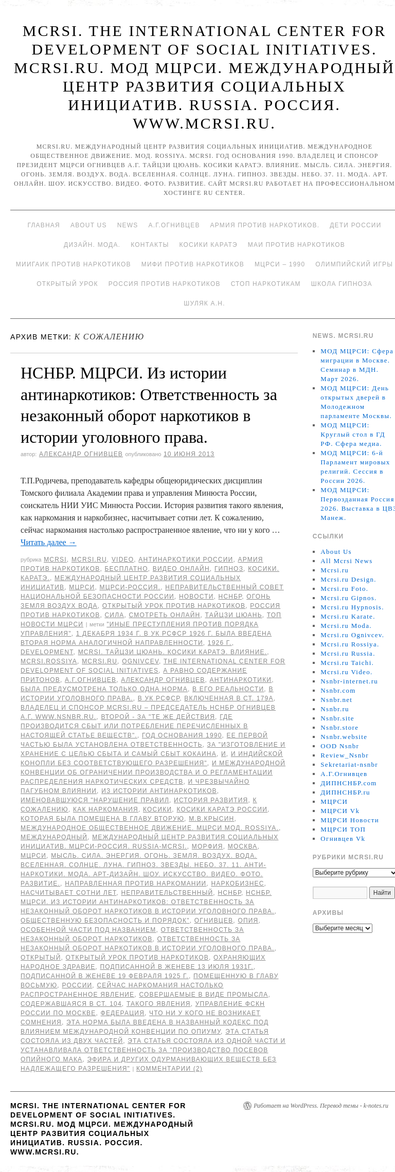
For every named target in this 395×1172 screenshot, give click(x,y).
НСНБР (230, 596)
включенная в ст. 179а (228, 698)
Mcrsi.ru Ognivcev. (352, 635)
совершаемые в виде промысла (203, 994)
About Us (88, 225)
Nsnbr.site (337, 718)
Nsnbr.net (336, 700)
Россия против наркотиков (165, 283)
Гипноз (228, 568)
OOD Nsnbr (339, 746)
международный (54, 837)
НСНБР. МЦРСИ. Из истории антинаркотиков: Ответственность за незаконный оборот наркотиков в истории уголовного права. (148, 902)
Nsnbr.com (337, 690)
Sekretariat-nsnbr (349, 764)
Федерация (123, 1013)
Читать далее (49, 542)
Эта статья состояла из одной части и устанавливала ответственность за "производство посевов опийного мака (153, 1050)
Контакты (150, 244)
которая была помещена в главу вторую (102, 818)
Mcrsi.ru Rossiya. (349, 644)
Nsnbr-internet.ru (349, 681)
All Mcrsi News (346, 561)
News (127, 225)
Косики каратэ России (221, 809)
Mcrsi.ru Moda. (345, 625)
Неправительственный (167, 892)
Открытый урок (67, 283)
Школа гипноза (341, 283)
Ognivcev (140, 661)
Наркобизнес (237, 883)
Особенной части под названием (88, 929)
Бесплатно (126, 568)
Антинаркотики (241, 679)
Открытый (41, 957)
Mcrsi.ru (89, 559)
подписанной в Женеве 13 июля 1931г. (176, 966)
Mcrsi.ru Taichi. (347, 662)
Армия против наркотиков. (265, 225)
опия (248, 920)
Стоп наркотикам (266, 283)
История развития (211, 800)
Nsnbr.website (343, 737)
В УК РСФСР (158, 698)
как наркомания (105, 809)
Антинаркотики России (185, 559)
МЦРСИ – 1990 (280, 264)
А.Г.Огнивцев (174, 225)
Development (47, 652)
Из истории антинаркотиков (159, 791)
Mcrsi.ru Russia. (347, 653)
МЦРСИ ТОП (343, 829)
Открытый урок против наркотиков (173, 605)
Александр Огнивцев (81, 454)
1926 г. (220, 642)
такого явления (159, 1003)
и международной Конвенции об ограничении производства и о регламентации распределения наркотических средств (153, 772)
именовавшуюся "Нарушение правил (95, 800)
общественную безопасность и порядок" (105, 920)
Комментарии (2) (169, 1068)
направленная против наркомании (135, 883)
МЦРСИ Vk (340, 811)
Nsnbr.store (339, 727)
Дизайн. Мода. (92, 244)
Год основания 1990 (182, 735)
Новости (196, 596)
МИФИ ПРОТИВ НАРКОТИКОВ (192, 264)
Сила (114, 615)
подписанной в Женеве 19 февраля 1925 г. (105, 976)
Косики (157, 809)
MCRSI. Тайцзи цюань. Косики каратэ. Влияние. (172, 652)
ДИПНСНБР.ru (345, 792)
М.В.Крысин (211, 818)
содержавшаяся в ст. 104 (71, 1003)
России (77, 985)
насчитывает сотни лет (68, 892)
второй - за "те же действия (158, 716)
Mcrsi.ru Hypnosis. (352, 607)
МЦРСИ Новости (349, 820)
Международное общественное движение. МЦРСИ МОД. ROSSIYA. (150, 828)
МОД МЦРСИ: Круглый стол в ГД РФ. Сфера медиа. (352, 434)
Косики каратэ (208, 244)
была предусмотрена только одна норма (104, 689)
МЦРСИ (82, 587)
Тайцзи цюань (233, 615)
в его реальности (228, 689)
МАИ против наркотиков (296, 244)
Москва (243, 846)
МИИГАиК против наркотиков (73, 264)
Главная (43, 225)
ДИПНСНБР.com (348, 783)
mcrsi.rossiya (49, 661)
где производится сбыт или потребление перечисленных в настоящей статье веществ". (134, 726)
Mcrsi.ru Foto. (344, 588)
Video (123, 559)
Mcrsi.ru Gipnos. (348, 598)
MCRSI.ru (99, 661)
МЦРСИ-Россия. (129, 587)
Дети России (355, 225)
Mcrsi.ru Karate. (347, 616)
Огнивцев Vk (342, 838)
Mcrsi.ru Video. (346, 672)
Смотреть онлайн (165, 615)
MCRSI (55, 559)
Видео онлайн (181, 568)
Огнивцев (214, 920)
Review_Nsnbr (344, 755)
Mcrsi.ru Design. (348, 579)
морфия (207, 846)
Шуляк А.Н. (204, 303)
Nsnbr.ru (334, 709)
